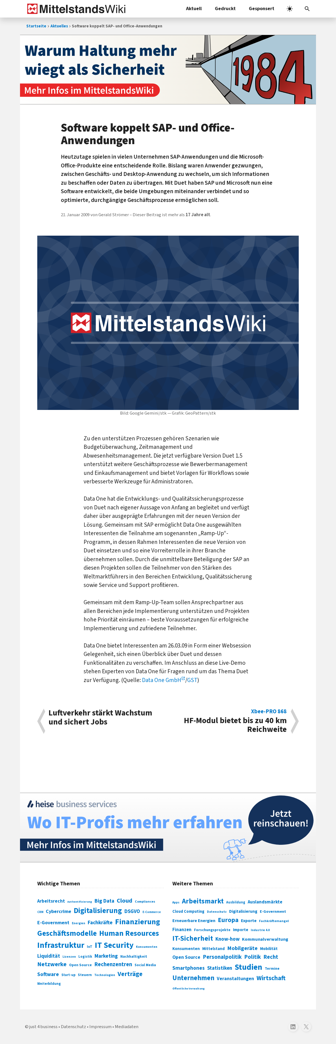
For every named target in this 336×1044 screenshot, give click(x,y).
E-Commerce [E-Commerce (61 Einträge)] (152, 912)
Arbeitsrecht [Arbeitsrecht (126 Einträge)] (51, 901)
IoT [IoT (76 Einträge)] (89, 946)
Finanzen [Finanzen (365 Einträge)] (182, 929)
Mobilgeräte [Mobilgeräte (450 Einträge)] (242, 948)
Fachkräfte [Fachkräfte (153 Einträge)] (100, 922)
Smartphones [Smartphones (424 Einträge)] (188, 968)
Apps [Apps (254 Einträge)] (176, 902)
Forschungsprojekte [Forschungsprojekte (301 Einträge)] (212, 930)
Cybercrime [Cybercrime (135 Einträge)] (58, 911)
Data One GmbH (161, 680)
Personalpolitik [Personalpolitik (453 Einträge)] (222, 957)
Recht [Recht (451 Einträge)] (270, 957)
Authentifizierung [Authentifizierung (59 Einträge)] (79, 902)
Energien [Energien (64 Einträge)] (78, 923)
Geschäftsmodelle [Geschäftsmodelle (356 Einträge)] (67, 933)
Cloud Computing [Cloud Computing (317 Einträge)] (188, 911)
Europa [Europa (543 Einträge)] (228, 920)
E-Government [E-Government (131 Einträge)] (53, 922)
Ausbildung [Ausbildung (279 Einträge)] (235, 902)
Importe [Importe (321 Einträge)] (240, 930)
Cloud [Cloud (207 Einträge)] (124, 900)
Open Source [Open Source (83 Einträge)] (80, 965)
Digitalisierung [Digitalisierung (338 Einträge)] (98, 911)
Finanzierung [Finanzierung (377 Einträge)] (137, 921)
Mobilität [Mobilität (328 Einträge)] (269, 949)
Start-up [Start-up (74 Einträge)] (68, 974)
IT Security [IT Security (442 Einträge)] (114, 945)
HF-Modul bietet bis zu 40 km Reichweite (230, 721)
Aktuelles (59, 26)
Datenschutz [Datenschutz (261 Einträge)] (217, 911)
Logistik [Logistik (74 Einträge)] (85, 956)
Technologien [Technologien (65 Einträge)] (104, 975)
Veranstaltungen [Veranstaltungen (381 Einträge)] (235, 978)
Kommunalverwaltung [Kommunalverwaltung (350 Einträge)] (265, 939)
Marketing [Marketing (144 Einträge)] (106, 956)
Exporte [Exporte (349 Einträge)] (249, 921)
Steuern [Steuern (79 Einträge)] (85, 974)
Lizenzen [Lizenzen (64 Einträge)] (69, 957)
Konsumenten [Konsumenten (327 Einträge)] (186, 949)
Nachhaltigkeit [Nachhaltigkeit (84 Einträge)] (133, 956)
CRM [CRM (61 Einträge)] (40, 912)
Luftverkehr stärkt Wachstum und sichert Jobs (100, 718)
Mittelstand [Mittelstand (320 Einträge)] (213, 949)
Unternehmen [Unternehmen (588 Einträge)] (193, 978)
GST (192, 680)
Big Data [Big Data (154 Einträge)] (104, 901)
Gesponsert (261, 8)
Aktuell (194, 8)
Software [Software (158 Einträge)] (48, 974)
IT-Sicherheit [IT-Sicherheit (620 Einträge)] (192, 938)
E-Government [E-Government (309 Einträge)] (273, 911)
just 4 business (43, 1026)
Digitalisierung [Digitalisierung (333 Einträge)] (243, 911)
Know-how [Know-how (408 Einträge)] (227, 939)
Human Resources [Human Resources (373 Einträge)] (129, 933)
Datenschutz (73, 1026)
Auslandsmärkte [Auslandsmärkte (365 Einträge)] (265, 902)
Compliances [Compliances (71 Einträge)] (145, 901)
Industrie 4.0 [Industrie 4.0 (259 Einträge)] (260, 930)
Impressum (100, 1026)
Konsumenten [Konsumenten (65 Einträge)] (146, 947)
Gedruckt (225, 8)
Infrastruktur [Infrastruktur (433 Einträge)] (60, 945)
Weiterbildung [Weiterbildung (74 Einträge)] (49, 983)
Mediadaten (126, 1026)
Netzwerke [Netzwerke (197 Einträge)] (52, 964)
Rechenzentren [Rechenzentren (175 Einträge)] (113, 964)
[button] (307, 9)
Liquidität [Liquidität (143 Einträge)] (48, 956)
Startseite (36, 26)
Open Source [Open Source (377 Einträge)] (186, 957)
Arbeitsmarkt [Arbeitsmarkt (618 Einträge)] (203, 901)
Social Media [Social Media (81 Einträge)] (145, 965)
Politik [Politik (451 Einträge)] (252, 957)
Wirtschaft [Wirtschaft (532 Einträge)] (271, 978)
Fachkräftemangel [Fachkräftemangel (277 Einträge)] (274, 921)
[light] (289, 9)
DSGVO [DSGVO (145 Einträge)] (132, 911)
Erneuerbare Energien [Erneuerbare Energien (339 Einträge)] (193, 921)
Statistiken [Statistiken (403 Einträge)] (219, 968)
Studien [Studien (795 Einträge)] (248, 967)
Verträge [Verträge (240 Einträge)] (130, 974)
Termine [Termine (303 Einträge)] (272, 968)
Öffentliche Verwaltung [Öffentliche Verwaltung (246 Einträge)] (188, 988)
